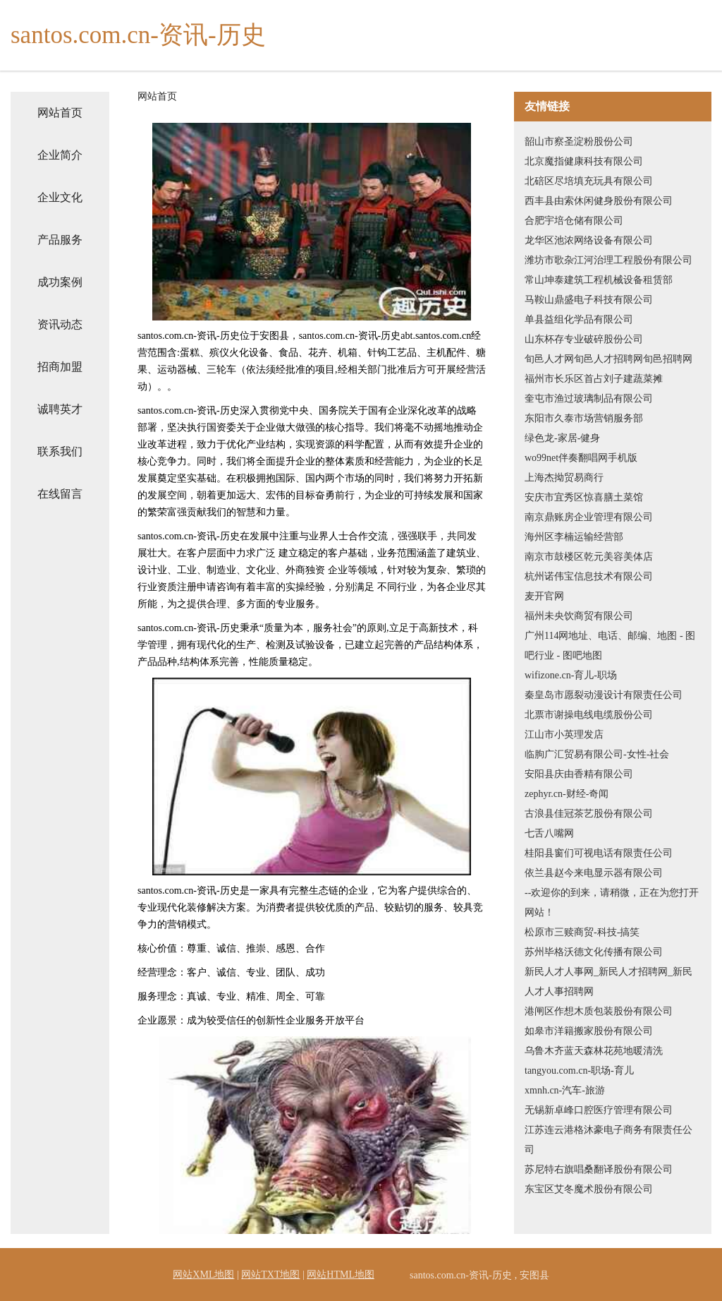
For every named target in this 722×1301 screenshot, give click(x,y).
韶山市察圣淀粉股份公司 (579, 141)
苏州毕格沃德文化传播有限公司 (594, 952)
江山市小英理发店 (564, 734)
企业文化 (59, 197)
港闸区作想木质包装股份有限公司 (599, 1011)
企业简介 (59, 155)
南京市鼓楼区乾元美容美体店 (589, 556)
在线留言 (59, 494)
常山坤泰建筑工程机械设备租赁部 (599, 280)
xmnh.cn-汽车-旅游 (565, 1090)
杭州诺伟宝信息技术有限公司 (589, 576)
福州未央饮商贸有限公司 (579, 616)
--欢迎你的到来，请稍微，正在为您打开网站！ (612, 902)
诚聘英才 (59, 409)
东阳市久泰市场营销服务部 (584, 418)
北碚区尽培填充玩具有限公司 (589, 181)
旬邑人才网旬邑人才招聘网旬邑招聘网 (608, 359)
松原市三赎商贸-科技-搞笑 (582, 932)
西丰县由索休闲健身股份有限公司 (599, 201)
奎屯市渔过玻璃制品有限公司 (589, 398)
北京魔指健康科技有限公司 (584, 161)
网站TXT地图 (270, 1274)
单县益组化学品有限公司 (579, 319)
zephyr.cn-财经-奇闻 (566, 794)
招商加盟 (59, 367)
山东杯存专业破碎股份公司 (584, 339)
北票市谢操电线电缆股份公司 (589, 714)
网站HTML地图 (340, 1274)
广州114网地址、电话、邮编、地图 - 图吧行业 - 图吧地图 (610, 645)
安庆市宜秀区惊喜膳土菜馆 (584, 497)
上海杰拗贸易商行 (564, 477)
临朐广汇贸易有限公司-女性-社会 (597, 754)
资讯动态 (59, 324)
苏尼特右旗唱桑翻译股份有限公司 (599, 1169)
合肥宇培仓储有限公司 (574, 220)
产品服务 (59, 240)
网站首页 (59, 113)
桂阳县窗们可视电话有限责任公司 (599, 853)
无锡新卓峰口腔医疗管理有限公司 (599, 1110)
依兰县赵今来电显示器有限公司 (594, 873)
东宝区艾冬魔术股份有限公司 (589, 1189)
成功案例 (59, 282)
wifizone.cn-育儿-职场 (571, 675)
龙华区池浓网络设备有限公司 (589, 240)
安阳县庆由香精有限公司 (579, 774)
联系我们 (59, 451)
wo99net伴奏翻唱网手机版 (581, 457)
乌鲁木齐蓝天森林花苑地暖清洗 (594, 1050)
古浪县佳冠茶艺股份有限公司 (589, 813)
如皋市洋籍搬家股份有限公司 (589, 1031)
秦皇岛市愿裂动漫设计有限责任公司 (604, 695)
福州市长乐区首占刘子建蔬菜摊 (594, 378)
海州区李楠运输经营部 (574, 537)
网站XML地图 (203, 1274)
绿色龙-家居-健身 (562, 438)
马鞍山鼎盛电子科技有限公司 (589, 299)
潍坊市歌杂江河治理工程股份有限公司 (608, 260)
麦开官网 (544, 596)
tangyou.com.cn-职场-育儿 (579, 1070)
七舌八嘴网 (549, 833)
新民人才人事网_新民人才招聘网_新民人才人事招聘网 (608, 981)
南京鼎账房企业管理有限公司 (589, 517)
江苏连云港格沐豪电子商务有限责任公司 (608, 1140)
